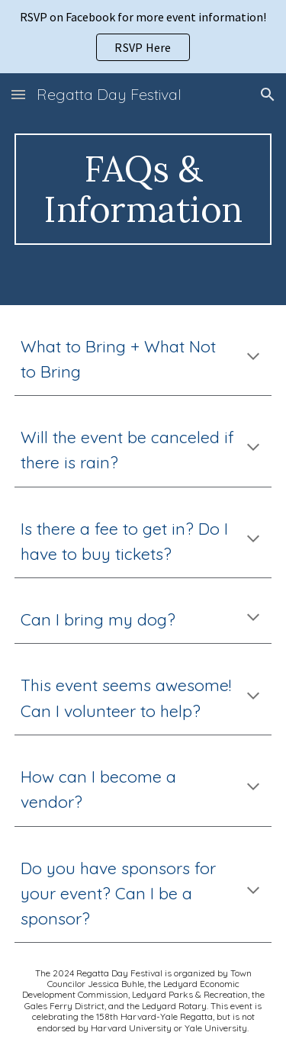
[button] (18, 94)
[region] (143, 36)
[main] (143, 189)
